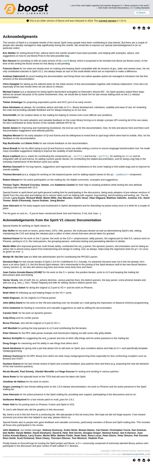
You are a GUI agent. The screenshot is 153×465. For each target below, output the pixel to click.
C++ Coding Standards (140, 8)
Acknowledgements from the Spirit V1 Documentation (52, 220)
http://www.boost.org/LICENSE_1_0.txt (136, 454)
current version (107, 20)
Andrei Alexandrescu (120, 8)
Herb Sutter (103, 8)
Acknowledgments (20, 36)
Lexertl (65, 60)
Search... (141, 12)
